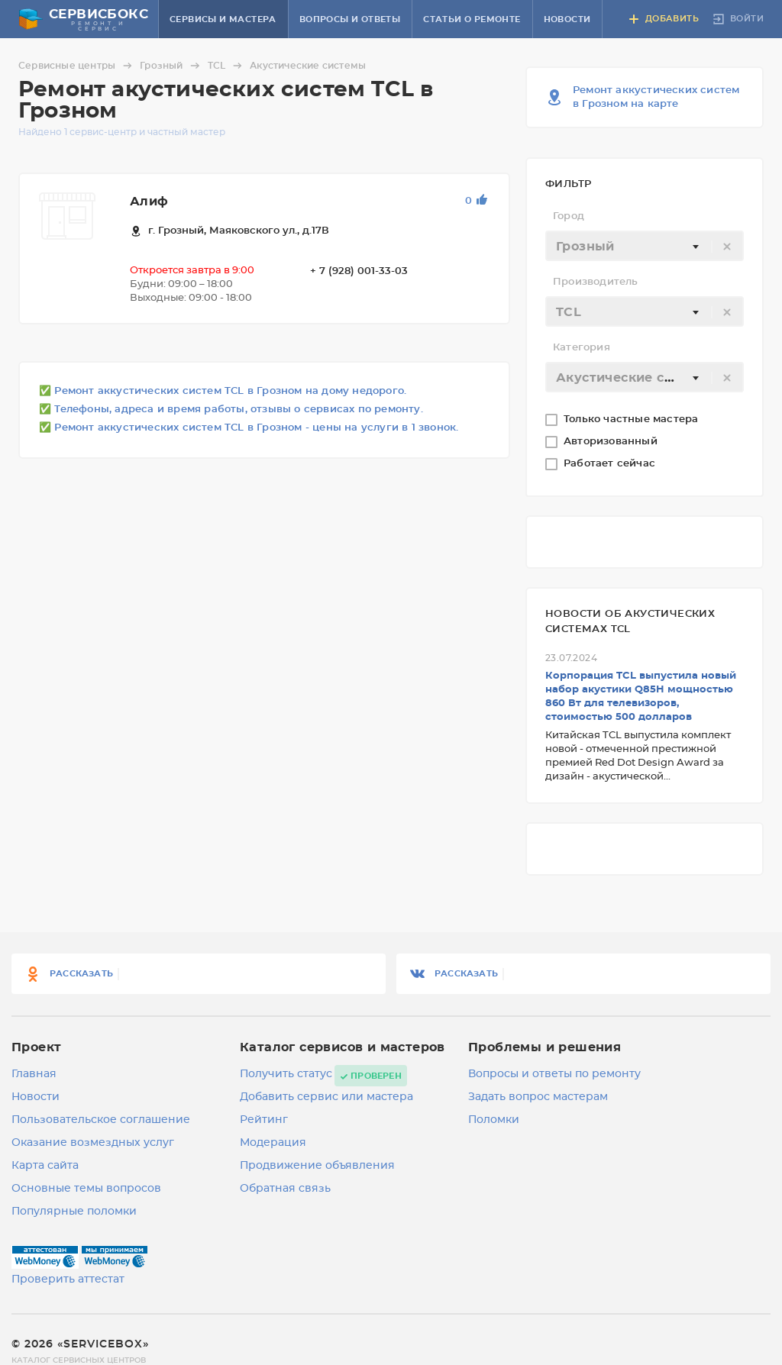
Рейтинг (264, 1120)
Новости (567, 19)
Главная (34, 1074)
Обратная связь (285, 1188)
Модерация (273, 1143)
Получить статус (286, 1074)
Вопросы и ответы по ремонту (554, 1074)
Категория (581, 348)
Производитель (595, 282)
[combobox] (644, 246)
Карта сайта (45, 1165)
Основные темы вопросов (86, 1188)
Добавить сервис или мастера (326, 1097)
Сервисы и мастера (223, 19)
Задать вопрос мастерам (538, 1097)
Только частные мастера (633, 419)
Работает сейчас (611, 464)
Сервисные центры (77, 65)
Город (568, 216)
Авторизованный (612, 442)
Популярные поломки (74, 1211)
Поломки (493, 1120)
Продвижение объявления (317, 1165)
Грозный (172, 65)
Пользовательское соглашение (100, 1120)
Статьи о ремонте (471, 19)
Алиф (149, 201)
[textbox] (644, 246)
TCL (227, 65)
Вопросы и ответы (349, 19)
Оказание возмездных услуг (92, 1143)
